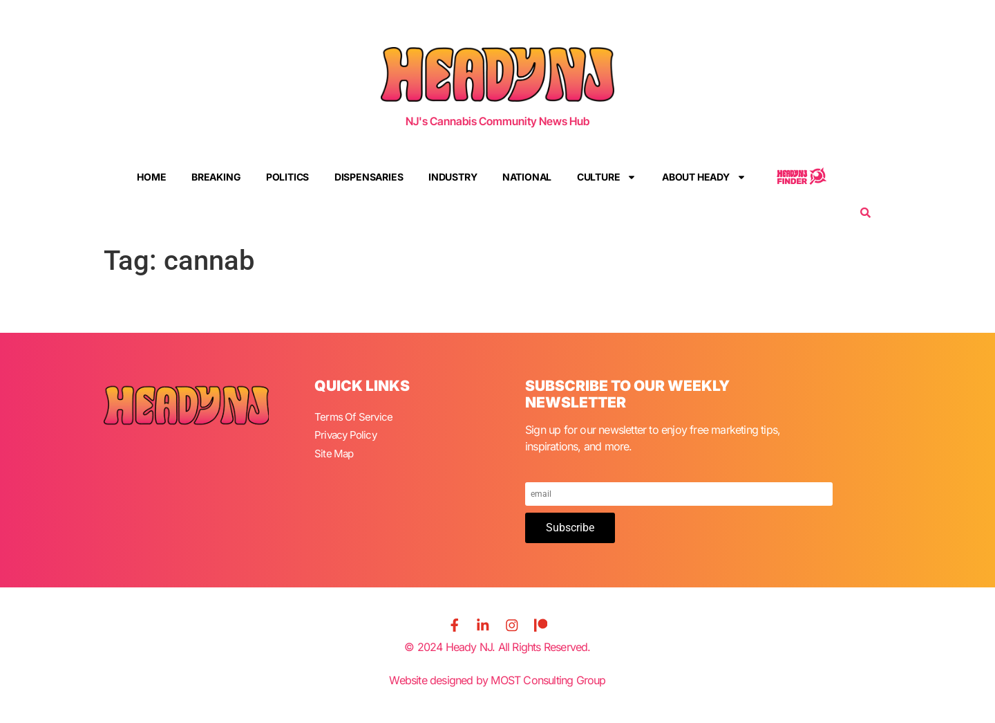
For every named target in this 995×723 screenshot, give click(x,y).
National (526, 177)
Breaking (215, 177)
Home (151, 177)
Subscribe (570, 527)
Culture (607, 177)
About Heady (704, 177)
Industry (452, 177)
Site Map (335, 450)
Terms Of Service (354, 416)
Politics (287, 177)
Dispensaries (369, 177)
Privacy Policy (347, 433)
